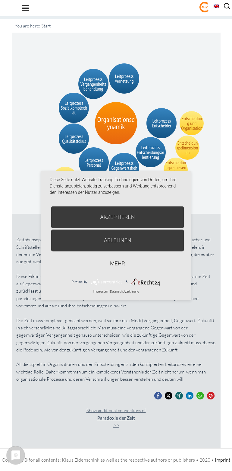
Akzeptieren (117, 217)
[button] (158, 395)
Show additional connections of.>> (116, 418)
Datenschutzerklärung (124, 291)
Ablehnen (117, 240)
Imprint (222, 460)
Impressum (100, 291)
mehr (117, 263)
